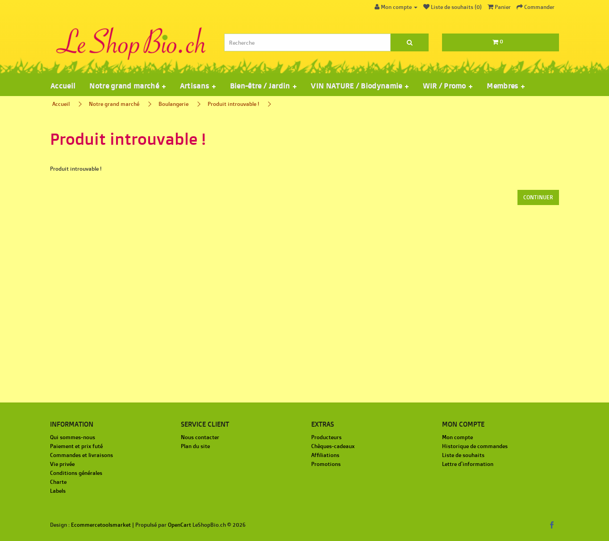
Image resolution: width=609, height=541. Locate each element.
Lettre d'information (467, 464)
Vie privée (62, 464)
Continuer (538, 197)
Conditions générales (76, 473)
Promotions (326, 464)
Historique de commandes (475, 446)
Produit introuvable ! (233, 104)
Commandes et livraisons (81, 455)
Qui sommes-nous (72, 437)
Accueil (62, 85)
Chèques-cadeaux (333, 446)
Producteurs (326, 437)
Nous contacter (200, 437)
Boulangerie (173, 104)
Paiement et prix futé (76, 446)
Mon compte (457, 437)
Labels (58, 490)
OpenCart (179, 524)
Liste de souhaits (463, 455)
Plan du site (195, 446)
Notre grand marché (114, 104)
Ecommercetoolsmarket (101, 524)
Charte (58, 481)
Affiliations (325, 455)
